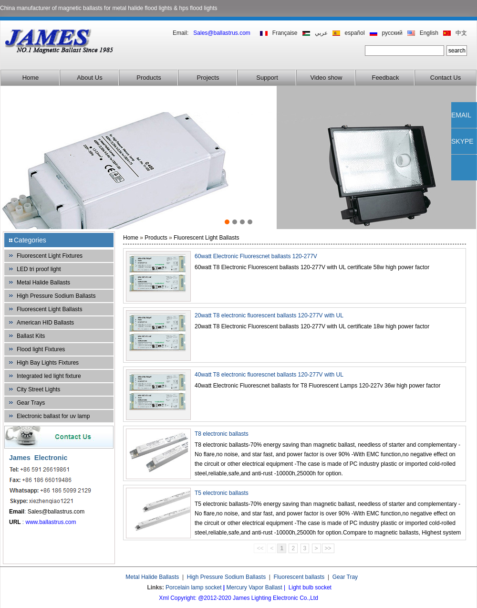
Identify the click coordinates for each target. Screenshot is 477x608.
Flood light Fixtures (41, 349)
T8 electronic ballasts (222, 433)
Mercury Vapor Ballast (254, 587)
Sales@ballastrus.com (56, 511)
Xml (164, 598)
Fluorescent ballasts (299, 577)
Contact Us (445, 77)
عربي (321, 33)
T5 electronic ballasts (222, 493)
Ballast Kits (31, 336)
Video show (326, 77)
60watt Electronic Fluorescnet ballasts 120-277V (256, 256)
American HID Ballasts (45, 322)
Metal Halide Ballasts (43, 282)
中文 (461, 33)
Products (148, 77)
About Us (89, 77)
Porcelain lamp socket (193, 587)
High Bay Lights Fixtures (48, 362)
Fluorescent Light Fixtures (50, 255)
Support (267, 77)
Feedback (385, 77)
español (355, 33)
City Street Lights (38, 389)
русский (392, 33)
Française (285, 33)
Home (30, 77)
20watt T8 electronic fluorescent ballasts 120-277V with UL (269, 315)
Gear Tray (345, 577)
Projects (208, 77)
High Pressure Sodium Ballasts (56, 296)
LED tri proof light (39, 269)
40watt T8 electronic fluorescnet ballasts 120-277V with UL (269, 374)
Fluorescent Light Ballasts (49, 309)
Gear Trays (31, 402)
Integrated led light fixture (49, 376)
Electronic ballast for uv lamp (53, 416)
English (429, 33)
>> (328, 548)
